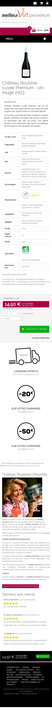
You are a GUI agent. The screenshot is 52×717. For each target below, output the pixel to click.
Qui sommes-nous (23, 675)
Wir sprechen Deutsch (25, 670)
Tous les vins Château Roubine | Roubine (20, 586)
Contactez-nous (13, 667)
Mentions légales (32, 677)
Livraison (26, 667)
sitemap (25, 680)
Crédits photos (24, 672)
